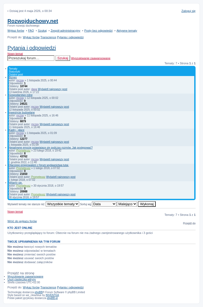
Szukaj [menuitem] (42, 30)
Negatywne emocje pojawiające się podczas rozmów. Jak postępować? (51, 147)
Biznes (13, 77)
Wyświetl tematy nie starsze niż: (43, 204)
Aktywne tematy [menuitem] (126, 30)
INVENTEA (52, 295)
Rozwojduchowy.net (32, 21)
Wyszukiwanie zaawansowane (90, 58)
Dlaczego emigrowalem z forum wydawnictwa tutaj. (39, 165)
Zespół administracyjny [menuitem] (65, 30)
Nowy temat (15, 53)
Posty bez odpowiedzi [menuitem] (98, 30)
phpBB (39, 292)
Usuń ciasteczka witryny (21, 279)
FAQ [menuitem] (31, 30)
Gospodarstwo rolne (21, 95)
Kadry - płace (16, 130)
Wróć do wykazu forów (22, 221)
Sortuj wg (98, 204)
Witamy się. (16, 182)
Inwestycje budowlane (22, 112)
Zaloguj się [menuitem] (188, 10)
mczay (20, 80)
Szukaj (62, 58)
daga (34, 89)
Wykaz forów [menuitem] (15, 30)
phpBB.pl (52, 298)
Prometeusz (23, 150)
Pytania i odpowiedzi (31, 48)
